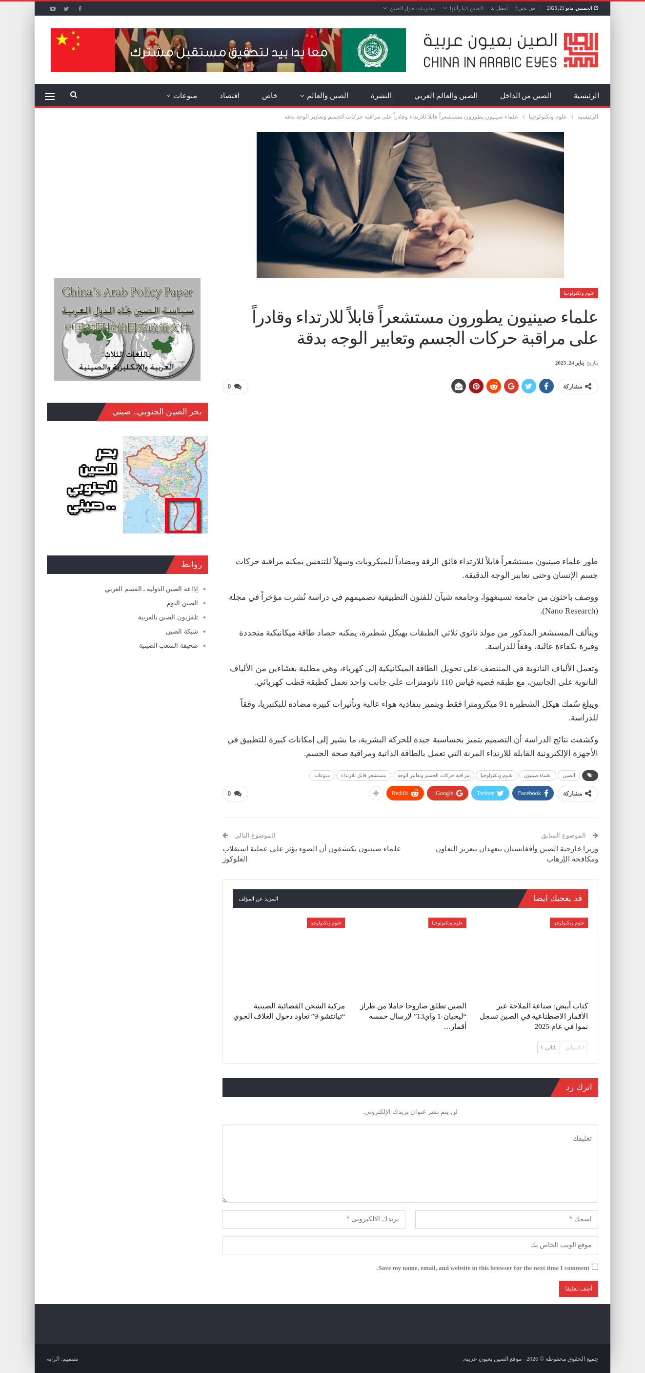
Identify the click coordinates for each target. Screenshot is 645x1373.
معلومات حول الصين (413, 8)
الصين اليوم (182, 603)
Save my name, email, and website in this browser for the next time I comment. (483, 1267)
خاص (270, 96)
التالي (549, 1046)
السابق (575, 1046)
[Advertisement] (410, 471)
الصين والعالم (327, 96)
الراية (53, 1357)
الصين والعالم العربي (446, 96)
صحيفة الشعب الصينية (168, 645)
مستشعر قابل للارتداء (363, 775)
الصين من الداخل (526, 96)
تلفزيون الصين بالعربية (168, 617)
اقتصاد (230, 96)
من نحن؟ (525, 8)
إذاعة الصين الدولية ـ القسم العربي (151, 589)
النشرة (381, 96)
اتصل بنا (499, 8)
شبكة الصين (182, 631)
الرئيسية (586, 96)
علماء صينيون (537, 775)
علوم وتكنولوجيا (579, 293)
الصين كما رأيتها (467, 8)
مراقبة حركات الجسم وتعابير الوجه (433, 775)
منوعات (185, 96)
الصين (569, 775)
